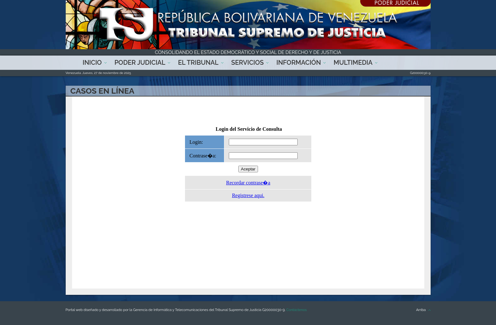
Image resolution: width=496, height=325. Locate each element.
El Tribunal (198, 62)
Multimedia (353, 62)
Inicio (92, 62)
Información (298, 62)
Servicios (247, 62)
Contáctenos (296, 310)
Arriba (421, 310)
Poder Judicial (140, 62)
